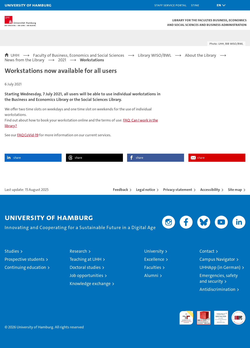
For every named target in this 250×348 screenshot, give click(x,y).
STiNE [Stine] (195, 5)
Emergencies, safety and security (219, 278)
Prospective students (24, 259)
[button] (220, 5)
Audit (201, 313)
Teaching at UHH (85, 259)
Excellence (154, 259)
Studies (12, 251)
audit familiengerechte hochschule (186, 318)
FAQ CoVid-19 (27, 135)
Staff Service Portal (170, 5)
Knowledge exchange (90, 283)
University (154, 251)
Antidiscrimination (217, 289)
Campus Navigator (217, 259)
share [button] (17, 158)
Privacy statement (177, 189)
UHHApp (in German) (220, 267)
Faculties (152, 267)
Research (78, 251)
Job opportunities (86, 275)
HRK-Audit (218, 315)
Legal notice (145, 189)
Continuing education (25, 267)
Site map (235, 189)
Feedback (120, 189)
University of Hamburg (28, 5)
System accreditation (238, 315)
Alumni (151, 275)
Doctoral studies (85, 267)
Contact (207, 251)
